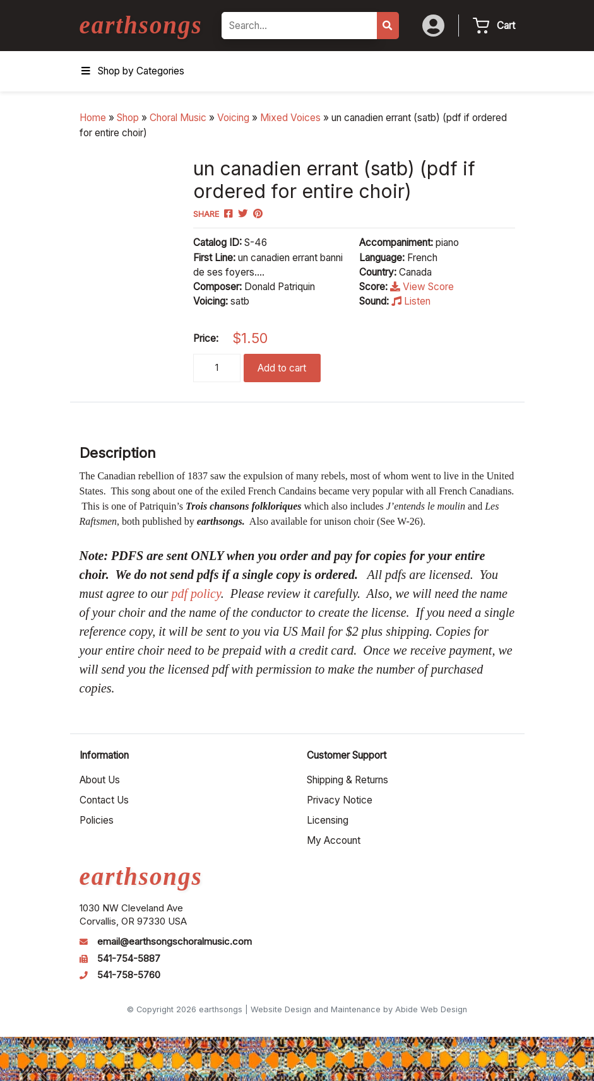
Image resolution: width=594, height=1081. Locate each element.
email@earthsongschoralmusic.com (174, 941)
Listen (411, 301)
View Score (422, 287)
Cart (506, 26)
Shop (128, 118)
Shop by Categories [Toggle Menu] (132, 71)
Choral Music (178, 118)
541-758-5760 (128, 975)
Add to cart (282, 368)
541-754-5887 (128, 958)
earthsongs (141, 24)
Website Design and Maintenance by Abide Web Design (359, 1009)
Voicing (233, 118)
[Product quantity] (217, 368)
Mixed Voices (290, 118)
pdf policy (195, 593)
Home (93, 118)
